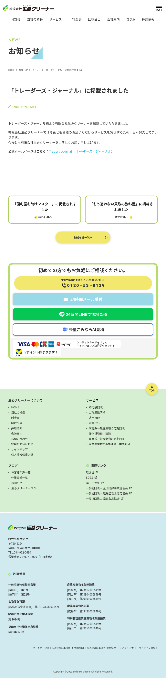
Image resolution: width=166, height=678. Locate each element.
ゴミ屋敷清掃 (97, 412)
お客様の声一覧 (20, 472)
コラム (131, 19)
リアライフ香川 (127, 647)
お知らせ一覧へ (83, 237)
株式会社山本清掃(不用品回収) (68, 647)
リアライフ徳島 (147, 647)
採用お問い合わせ (22, 444)
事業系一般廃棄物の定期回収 (107, 439)
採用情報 (148, 19)
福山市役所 (93, 483)
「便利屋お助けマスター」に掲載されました (45, 206)
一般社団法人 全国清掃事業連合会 (107, 488)
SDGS (89, 477)
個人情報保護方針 (22, 455)
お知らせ (16, 483)
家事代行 (94, 423)
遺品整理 (94, 418)
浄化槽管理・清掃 (100, 434)
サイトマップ (19, 449)
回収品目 (94, 19)
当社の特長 (35, 19)
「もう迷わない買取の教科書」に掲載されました (121, 206)
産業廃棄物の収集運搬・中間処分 (109, 444)
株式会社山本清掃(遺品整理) (102, 647)
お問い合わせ (19, 439)
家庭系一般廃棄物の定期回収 (107, 428)
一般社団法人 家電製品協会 (102, 498)
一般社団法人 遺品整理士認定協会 (107, 493)
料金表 (77, 19)
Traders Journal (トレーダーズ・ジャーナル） (81, 151)
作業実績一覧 (19, 477)
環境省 (90, 472)
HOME (16, 19)
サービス (92, 400)
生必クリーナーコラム (25, 488)
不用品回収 (96, 407)
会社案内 (113, 19)
